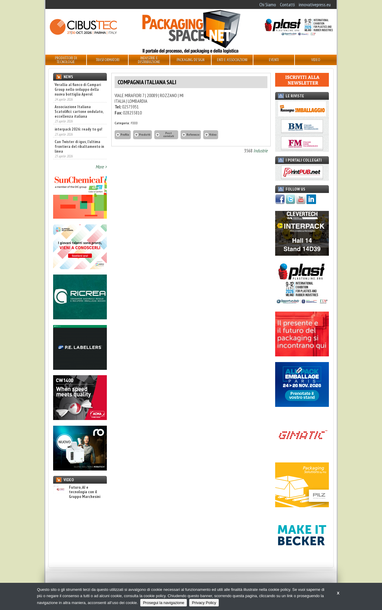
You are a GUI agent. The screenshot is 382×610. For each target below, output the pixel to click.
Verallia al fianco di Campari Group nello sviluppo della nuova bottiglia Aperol (78, 89)
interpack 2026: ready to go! (78, 129)
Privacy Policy (204, 602)
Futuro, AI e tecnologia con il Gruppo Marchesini (76, 492)
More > (101, 167)
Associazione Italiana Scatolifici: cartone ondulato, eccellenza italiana (79, 111)
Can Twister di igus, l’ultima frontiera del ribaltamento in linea (79, 146)
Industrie (260, 151)
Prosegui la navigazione (163, 602)
